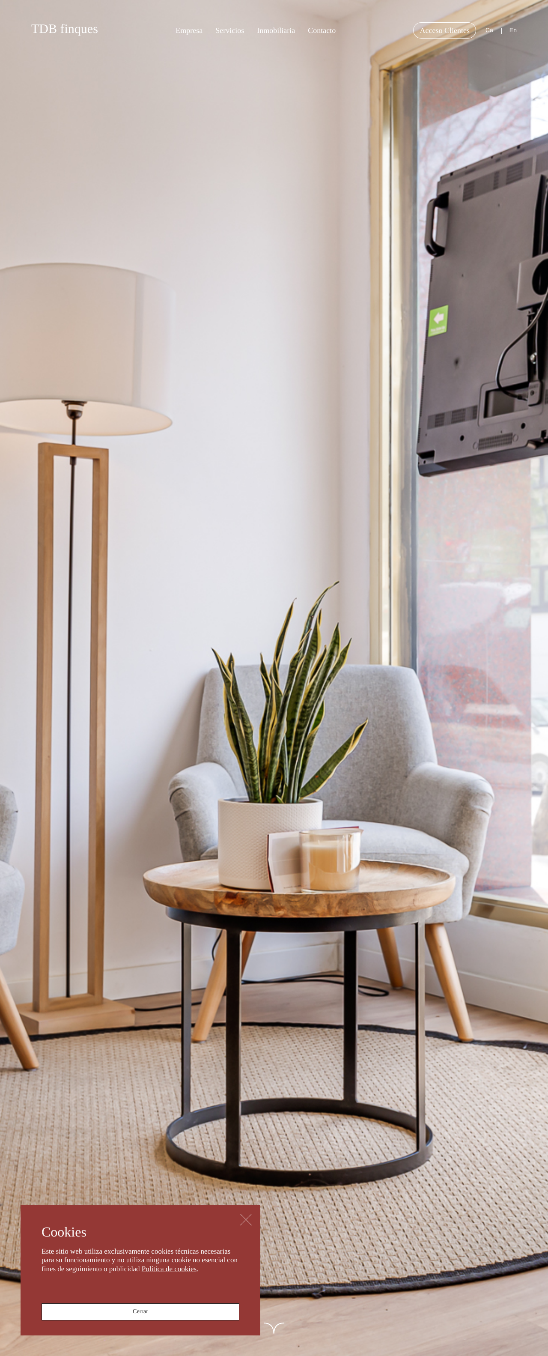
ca (489, 30)
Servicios (229, 30)
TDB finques (64, 29)
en (513, 30)
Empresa (189, 30)
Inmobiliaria (276, 30)
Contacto (322, 30)
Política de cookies (169, 1269)
